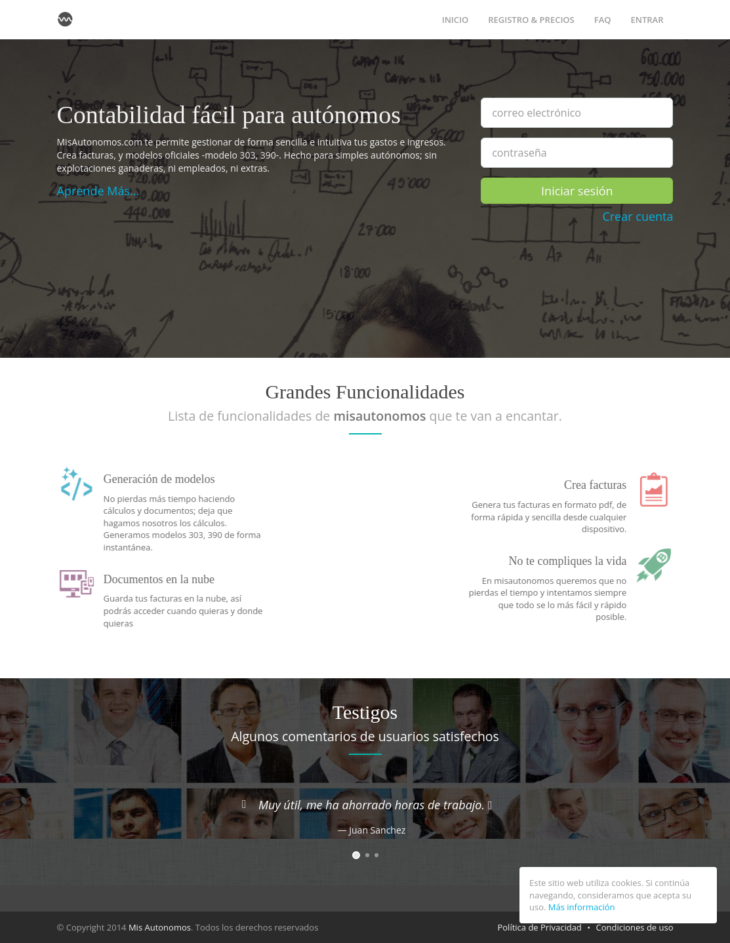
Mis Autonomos (160, 927)
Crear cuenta (637, 216)
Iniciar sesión (577, 191)
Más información (581, 907)
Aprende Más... (98, 191)
